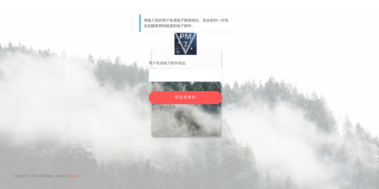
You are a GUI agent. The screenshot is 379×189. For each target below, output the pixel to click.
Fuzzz (74, 176)
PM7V (185, 44)
